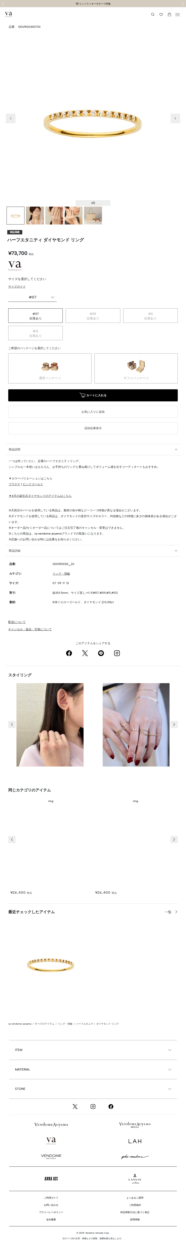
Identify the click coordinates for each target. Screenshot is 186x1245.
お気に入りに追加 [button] (93, 411)
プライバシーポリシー (51, 1212)
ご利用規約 (135, 1205)
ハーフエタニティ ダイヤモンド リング (97, 1023)
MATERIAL (22, 1069)
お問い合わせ (51, 1205)
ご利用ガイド (51, 1197)
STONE (20, 1089)
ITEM (18, 1050)
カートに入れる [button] (93, 396)
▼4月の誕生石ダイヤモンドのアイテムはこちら (40, 496)
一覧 (168, 912)
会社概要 (51, 1219)
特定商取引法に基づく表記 (134, 1212)
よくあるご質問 (134, 1197)
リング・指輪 (61, 573)
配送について (17, 622)
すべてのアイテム (44, 1023)
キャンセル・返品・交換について (30, 629)
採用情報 (135, 1219)
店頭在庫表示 (93, 428)
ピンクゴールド (33, 484)
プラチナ (14, 484)
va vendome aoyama (19, 1023)
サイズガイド (17, 286)
